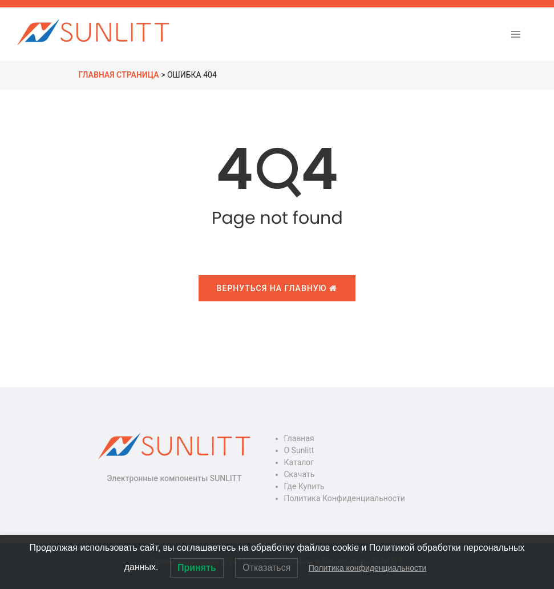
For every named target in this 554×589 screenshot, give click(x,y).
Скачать (299, 474)
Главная (299, 438)
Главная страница (119, 74)
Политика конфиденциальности (344, 498)
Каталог (299, 462)
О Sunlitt (299, 450)
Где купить (304, 486)
